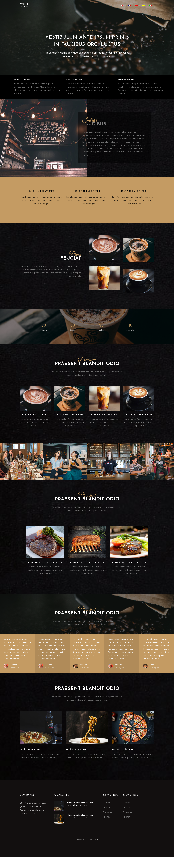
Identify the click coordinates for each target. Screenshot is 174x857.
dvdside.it (93, 839)
